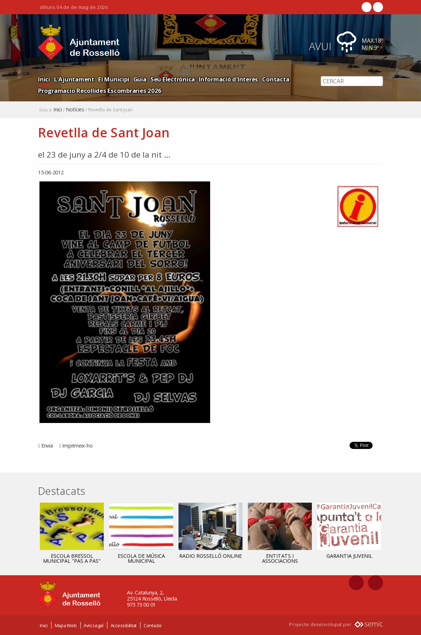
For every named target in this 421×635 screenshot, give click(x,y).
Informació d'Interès (228, 79)
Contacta (275, 79)
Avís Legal (93, 625)
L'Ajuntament (74, 79)
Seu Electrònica (172, 79)
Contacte (153, 625)
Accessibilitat (124, 625)
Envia (47, 445)
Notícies (75, 109)
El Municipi (113, 79)
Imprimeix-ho (77, 445)
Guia (139, 79)
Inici (44, 79)
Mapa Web (66, 625)
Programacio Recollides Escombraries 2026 (99, 90)
